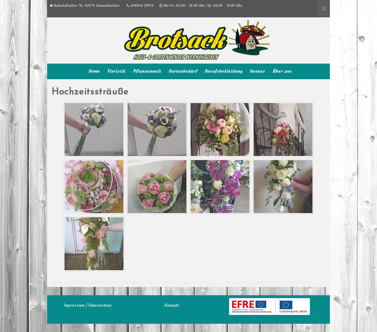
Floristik (116, 71)
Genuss (257, 71)
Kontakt (171, 305)
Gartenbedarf (183, 71)
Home (94, 71)
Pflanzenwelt (147, 71)
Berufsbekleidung (223, 71)
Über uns (282, 71)
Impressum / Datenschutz (88, 305)
